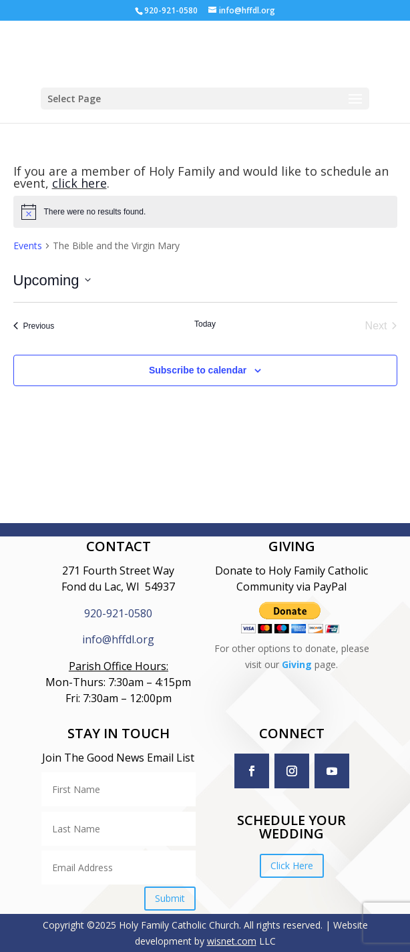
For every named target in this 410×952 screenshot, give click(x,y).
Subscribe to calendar (197, 370)
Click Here (291, 865)
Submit (170, 898)
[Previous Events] (34, 326)
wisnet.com (231, 941)
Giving (297, 664)
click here (79, 183)
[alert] (205, 212)
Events (27, 245)
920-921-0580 (118, 613)
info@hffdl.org (118, 639)
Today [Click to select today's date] (205, 324)
